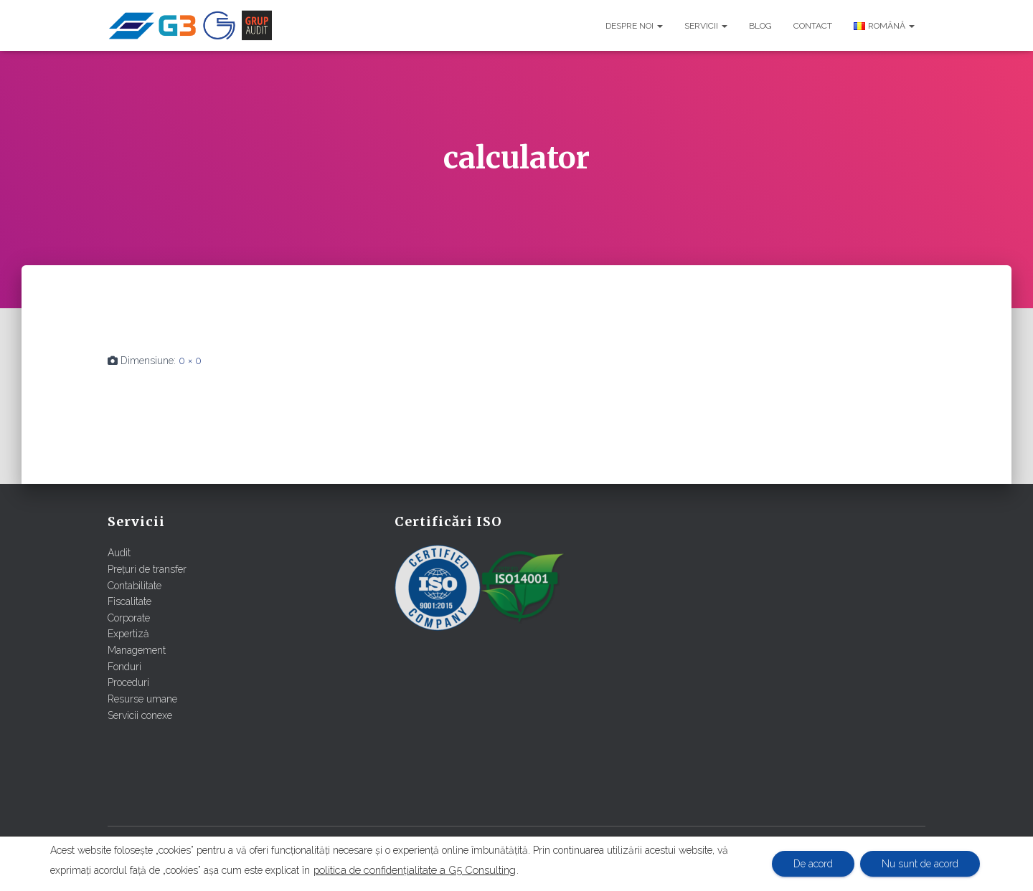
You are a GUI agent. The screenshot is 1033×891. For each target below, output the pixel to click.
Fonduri (124, 666)
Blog (760, 26)
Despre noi (634, 26)
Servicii (705, 26)
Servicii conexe (140, 715)
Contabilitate (134, 585)
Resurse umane (142, 699)
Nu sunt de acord (920, 863)
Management (137, 650)
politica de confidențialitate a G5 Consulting (414, 870)
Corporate (129, 618)
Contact (812, 26)
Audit (119, 552)
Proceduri (128, 682)
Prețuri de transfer (147, 569)
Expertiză (128, 633)
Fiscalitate (129, 601)
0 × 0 (190, 360)
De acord (813, 863)
